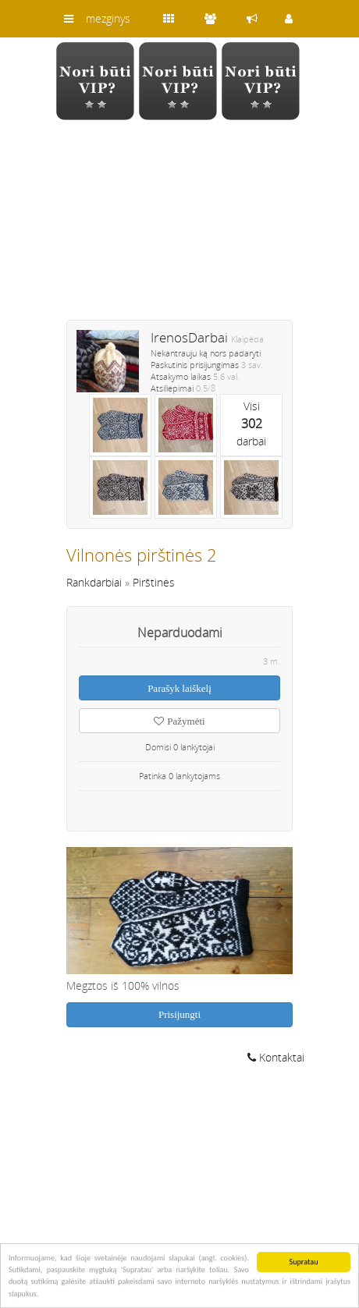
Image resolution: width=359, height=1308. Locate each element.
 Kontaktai (275, 1057)
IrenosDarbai (189, 337)
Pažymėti (179, 721)
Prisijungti (179, 1014)
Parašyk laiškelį (179, 688)
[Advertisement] (179, 230)
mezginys (108, 18)
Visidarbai (251, 423)
